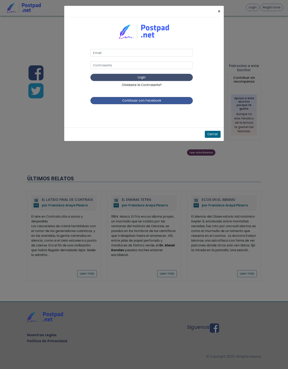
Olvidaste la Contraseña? (142, 85)
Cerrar (212, 134)
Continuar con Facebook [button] (141, 100)
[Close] (219, 11)
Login (142, 77)
